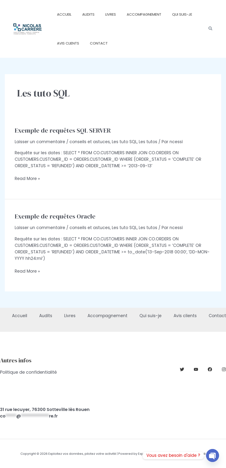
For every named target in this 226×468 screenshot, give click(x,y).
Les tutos (148, 142)
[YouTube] (196, 369)
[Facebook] (210, 369)
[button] (210, 29)
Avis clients (185, 316)
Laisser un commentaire (40, 142)
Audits (45, 316)
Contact (217, 316)
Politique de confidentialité (28, 372)
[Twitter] (182, 369)
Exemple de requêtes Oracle (55, 216)
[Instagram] (224, 369)
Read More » (27, 178)
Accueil (19, 316)
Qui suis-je (150, 316)
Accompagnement (107, 316)
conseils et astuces (89, 142)
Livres (69, 316)
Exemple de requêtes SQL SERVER (63, 130)
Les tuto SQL (124, 142)
